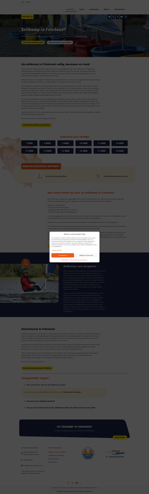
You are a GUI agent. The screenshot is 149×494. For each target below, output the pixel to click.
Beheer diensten (57, 250)
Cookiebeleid (64, 260)
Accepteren (62, 255)
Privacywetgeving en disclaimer (78, 260)
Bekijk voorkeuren (86, 255)
